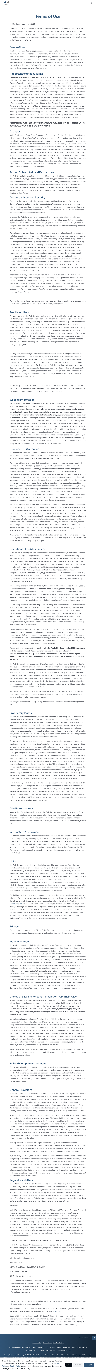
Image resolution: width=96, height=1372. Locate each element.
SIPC (60, 1311)
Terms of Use (37, 1343)
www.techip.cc (16, 904)
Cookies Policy (58, 1343)
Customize (78, 1365)
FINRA (55, 1311)
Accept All (89, 1365)
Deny (68, 1365)
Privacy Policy (47, 1343)
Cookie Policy (15, 1366)
